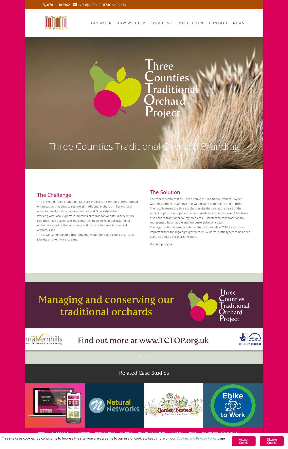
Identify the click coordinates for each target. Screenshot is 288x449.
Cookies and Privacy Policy (196, 438)
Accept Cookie (243, 441)
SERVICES (160, 23)
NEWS (238, 23)
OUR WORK (101, 23)
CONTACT (218, 23)
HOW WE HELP (131, 23)
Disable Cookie (272, 441)
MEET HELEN (191, 23)
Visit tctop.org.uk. (161, 244)
